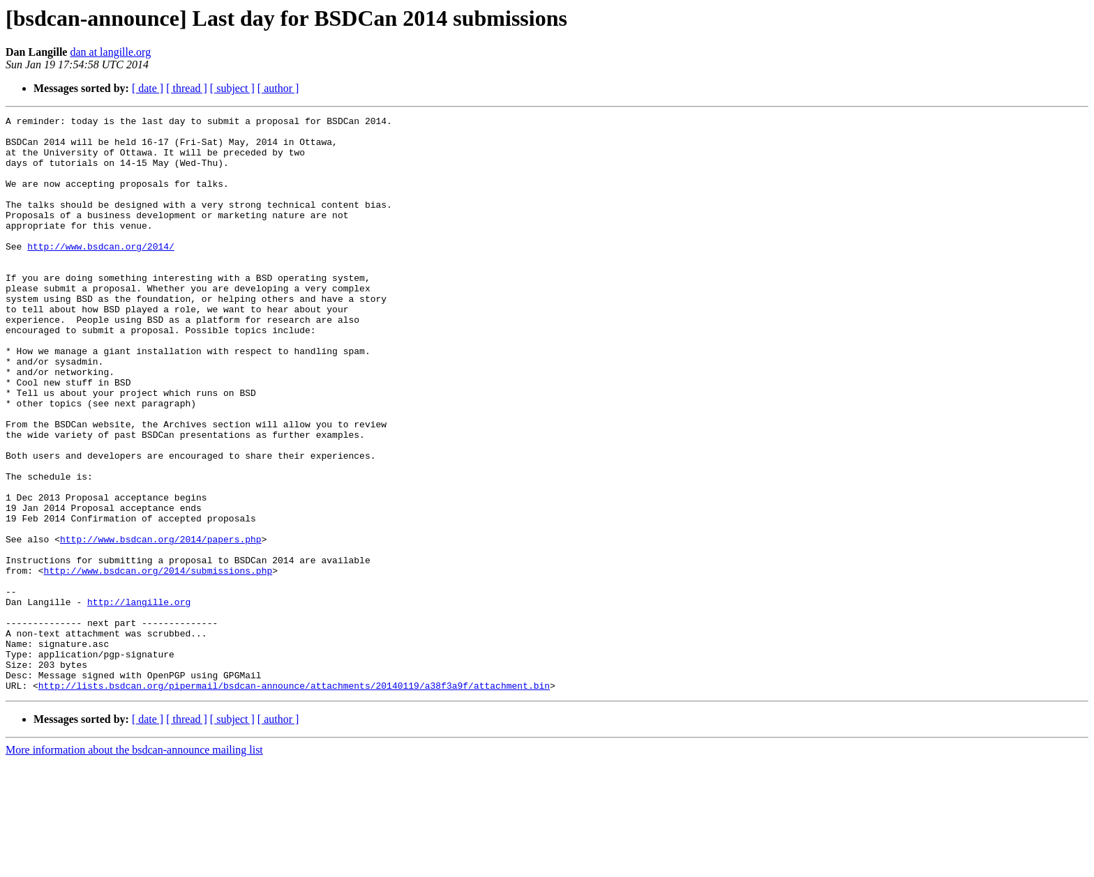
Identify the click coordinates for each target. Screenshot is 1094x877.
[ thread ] (186, 88)
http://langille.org (138, 700)
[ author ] (278, 88)
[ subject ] (232, 88)
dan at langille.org (110, 52)
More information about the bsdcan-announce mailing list (134, 865)
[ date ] (147, 88)
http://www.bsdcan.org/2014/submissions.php (158, 662)
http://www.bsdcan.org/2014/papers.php (161, 624)
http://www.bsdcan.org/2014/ (100, 273)
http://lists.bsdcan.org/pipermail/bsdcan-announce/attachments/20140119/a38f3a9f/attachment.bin (294, 800)
